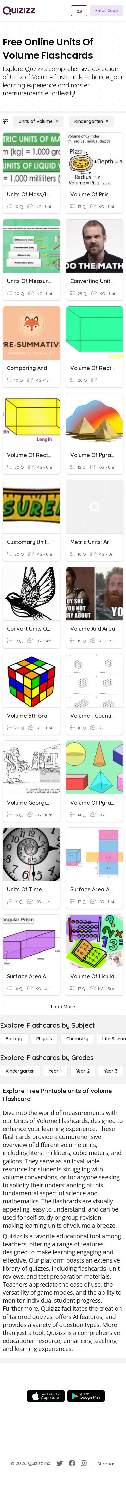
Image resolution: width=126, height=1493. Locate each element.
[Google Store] (86, 1396)
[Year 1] (55, 1071)
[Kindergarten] (91, 121)
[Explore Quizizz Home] (19, 10)
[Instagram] (84, 1463)
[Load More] (63, 1006)
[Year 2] (82, 1071)
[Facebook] (72, 1463)
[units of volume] (38, 121)
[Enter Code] (106, 10)
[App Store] (46, 1396)
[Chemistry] (77, 1038)
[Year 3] (110, 1071)
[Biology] (14, 1038)
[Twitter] (59, 1463)
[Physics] (44, 1038)
